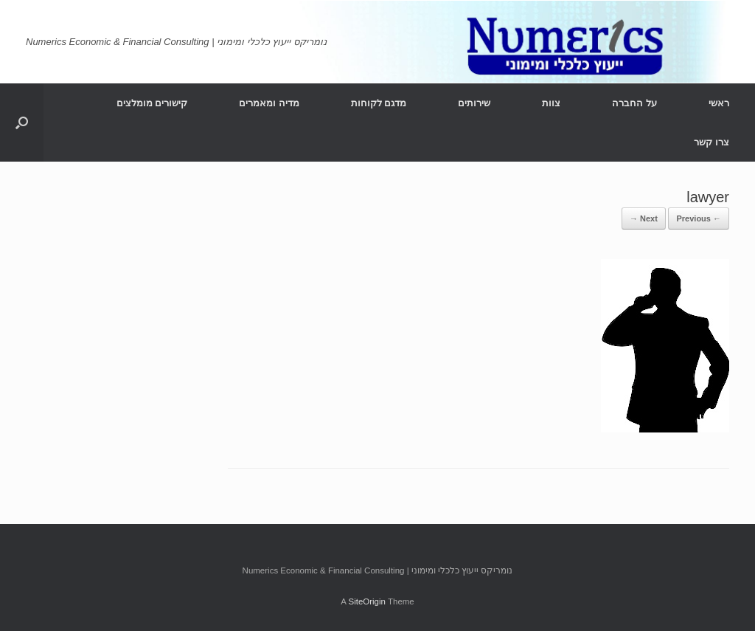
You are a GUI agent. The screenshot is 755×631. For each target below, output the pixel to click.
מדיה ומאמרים (269, 102)
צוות (551, 102)
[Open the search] (22, 122)
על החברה (634, 102)
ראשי (719, 102)
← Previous (698, 218)
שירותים (474, 102)
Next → (644, 218)
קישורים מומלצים (152, 102)
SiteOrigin (367, 601)
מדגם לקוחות (379, 102)
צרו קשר (711, 142)
